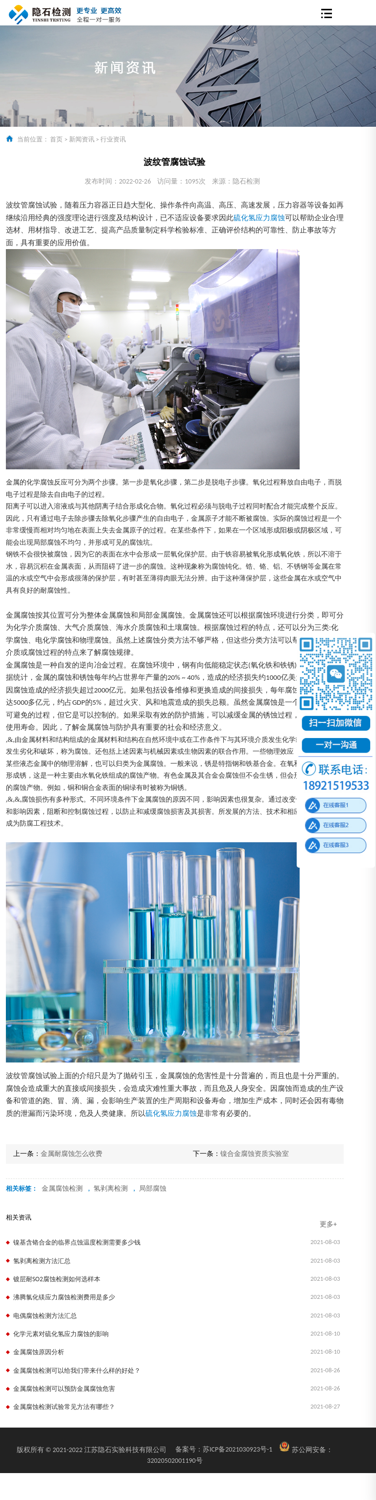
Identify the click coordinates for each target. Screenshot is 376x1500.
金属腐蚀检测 (62, 1188)
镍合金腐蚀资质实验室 (254, 1154)
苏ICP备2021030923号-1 (224, 1449)
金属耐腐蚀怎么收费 (71, 1154)
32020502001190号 (174, 1460)
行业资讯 (113, 139)
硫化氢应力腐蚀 (259, 217)
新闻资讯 (81, 139)
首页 (56, 139)
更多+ (328, 1224)
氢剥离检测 (111, 1188)
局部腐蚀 (152, 1188)
